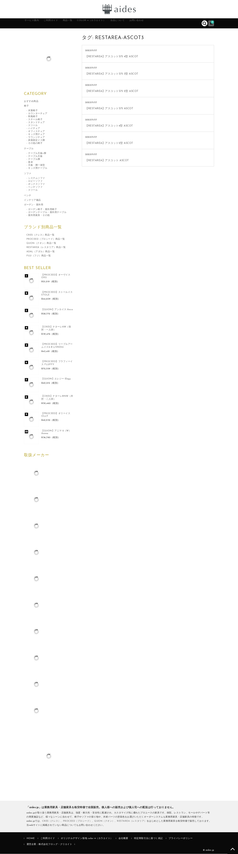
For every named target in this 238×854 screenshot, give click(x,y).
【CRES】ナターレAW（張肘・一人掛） (56, 328)
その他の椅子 (35, 143)
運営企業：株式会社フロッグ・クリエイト (49, 844)
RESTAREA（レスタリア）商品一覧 (46, 247)
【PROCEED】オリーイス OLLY (55, 415)
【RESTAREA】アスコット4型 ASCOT (109, 126)
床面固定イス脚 (36, 140)
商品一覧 (79, 23)
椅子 (26, 106)
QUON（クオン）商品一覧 (41, 243)
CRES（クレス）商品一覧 (40, 235)
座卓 (30, 162)
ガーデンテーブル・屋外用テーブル (47, 212)
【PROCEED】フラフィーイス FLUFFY (57, 363)
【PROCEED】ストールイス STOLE (57, 293)
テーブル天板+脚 (37, 153)
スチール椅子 (35, 119)
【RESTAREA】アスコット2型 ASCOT (109, 143)
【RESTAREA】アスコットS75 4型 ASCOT (111, 56)
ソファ (27, 174)
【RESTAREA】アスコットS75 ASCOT (109, 108)
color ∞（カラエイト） (108, 23)
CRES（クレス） (51, 821)
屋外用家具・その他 (39, 215)
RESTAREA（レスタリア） (132, 821)
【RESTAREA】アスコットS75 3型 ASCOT (111, 74)
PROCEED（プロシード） (77, 821)
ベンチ (27, 195)
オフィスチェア (36, 131)
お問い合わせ (163, 23)
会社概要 (123, 839)
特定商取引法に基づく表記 (148, 839)
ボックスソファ (36, 184)
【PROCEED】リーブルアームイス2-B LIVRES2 (57, 346)
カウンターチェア (37, 114)
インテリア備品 (32, 200)
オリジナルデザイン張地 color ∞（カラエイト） (87, 839)
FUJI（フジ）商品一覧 (38, 256)
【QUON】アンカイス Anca (57, 309)
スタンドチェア (36, 122)
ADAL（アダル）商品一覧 (40, 252)
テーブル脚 (34, 159)
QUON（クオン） (104, 821)
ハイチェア (34, 128)
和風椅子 (33, 116)
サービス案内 (35, 23)
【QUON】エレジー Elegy (56, 379)
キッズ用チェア (36, 134)
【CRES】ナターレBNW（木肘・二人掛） (57, 398)
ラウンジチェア (36, 137)
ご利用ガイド (59, 23)
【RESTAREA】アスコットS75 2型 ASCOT (112, 91)
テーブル (29, 149)
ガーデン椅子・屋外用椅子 (42, 209)
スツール (33, 125)
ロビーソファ (35, 181)
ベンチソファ (35, 187)
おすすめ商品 (31, 101)
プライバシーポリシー (181, 839)
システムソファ (36, 178)
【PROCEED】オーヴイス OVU (55, 276)
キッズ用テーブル (37, 168)
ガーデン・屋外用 (33, 205)
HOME (31, 839)
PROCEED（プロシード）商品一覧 (45, 239)
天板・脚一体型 (36, 165)
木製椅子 (33, 111)
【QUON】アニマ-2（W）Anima (56, 432)
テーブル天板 (35, 156)
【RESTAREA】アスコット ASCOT (107, 160)
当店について (140, 23)
